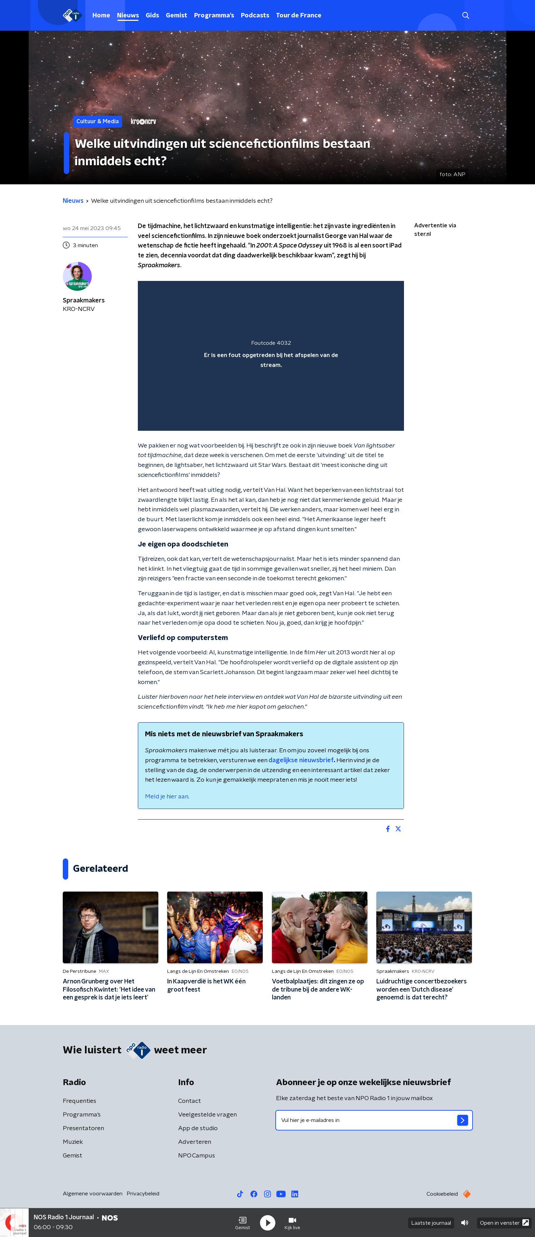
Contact (189, 1101)
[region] (271, 356)
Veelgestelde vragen (207, 1115)
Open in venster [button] (504, 1222)
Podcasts (255, 16)
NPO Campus (196, 1156)
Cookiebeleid (442, 1194)
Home (101, 16)
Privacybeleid (143, 1193)
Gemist (176, 16)
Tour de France (298, 16)
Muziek (73, 1142)
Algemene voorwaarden (92, 1193)
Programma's (214, 16)
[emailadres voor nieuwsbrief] (374, 1120)
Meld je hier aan (166, 797)
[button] (243, 1223)
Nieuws (128, 16)
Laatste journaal (431, 1222)
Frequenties (79, 1101)
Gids (152, 16)
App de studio (198, 1128)
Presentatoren (83, 1128)
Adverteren (194, 1142)
